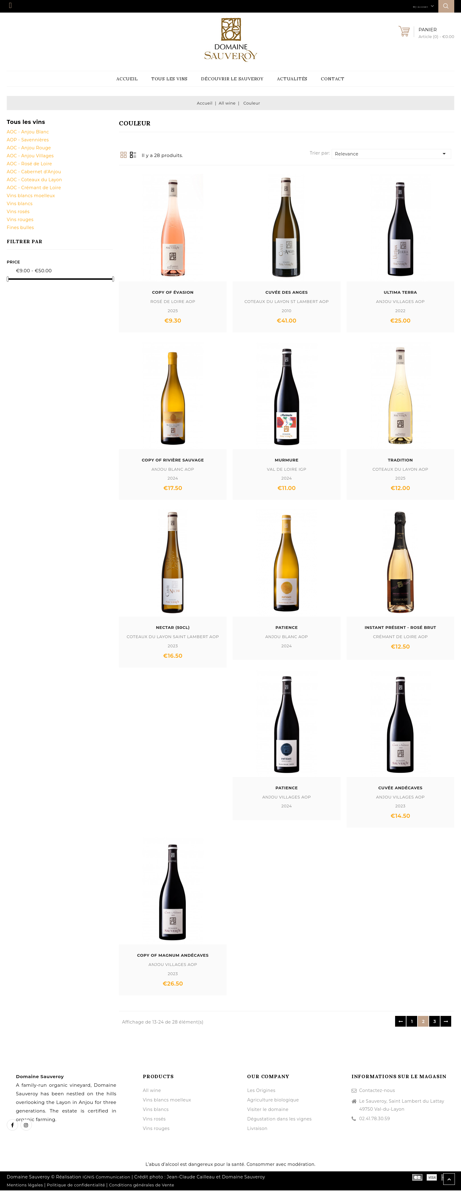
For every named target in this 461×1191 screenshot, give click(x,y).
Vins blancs (19, 204)
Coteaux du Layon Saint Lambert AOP (173, 637)
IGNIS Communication (106, 1177)
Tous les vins (169, 79)
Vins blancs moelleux (31, 196)
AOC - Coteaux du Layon (34, 180)
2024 (173, 478)
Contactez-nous (377, 1091)
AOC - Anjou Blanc (28, 132)
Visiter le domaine (267, 1110)
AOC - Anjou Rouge (29, 148)
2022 (400, 311)
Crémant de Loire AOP (400, 637)
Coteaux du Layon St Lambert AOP (286, 302)
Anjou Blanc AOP (172, 469)
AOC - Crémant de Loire (34, 188)
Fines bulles (20, 228)
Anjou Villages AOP (400, 302)
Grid (123, 155)
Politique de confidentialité (76, 1185)
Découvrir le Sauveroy (232, 79)
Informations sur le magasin (399, 1077)
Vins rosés (18, 212)
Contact (333, 79)
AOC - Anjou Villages (30, 156)
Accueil (127, 79)
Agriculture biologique (273, 1100)
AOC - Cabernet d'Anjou (34, 172)
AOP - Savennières (28, 140)
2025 (173, 311)
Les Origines (261, 1091)
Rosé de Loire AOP (173, 302)
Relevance (391, 154)
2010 (286, 311)
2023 (173, 646)
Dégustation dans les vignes (279, 1119)
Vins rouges (20, 220)
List (133, 155)
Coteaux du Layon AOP (400, 469)
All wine (152, 1091)
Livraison (257, 1129)
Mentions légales (25, 1185)
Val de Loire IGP (287, 469)
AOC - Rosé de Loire (29, 164)
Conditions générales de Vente (141, 1185)
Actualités (292, 79)
